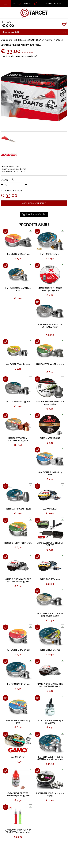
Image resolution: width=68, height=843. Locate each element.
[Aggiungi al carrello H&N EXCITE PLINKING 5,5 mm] (5, 698)
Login (47, 3)
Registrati (56, 3)
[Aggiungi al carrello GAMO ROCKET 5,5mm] (37, 556)
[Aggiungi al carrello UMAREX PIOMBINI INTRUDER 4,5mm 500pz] (37, 379)
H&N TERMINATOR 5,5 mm (18, 684)
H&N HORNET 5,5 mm (50, 254)
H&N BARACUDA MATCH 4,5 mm (18, 289)
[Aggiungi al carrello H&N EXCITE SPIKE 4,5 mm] (5, 231)
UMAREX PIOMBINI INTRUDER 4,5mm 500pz (50, 403)
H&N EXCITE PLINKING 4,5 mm (50, 473)
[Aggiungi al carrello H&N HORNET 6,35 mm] (37, 627)
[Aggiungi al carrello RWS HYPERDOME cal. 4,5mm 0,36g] (37, 771)
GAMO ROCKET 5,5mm (50, 579)
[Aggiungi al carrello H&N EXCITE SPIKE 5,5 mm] (5, 627)
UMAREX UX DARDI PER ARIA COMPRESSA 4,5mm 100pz (18, 831)
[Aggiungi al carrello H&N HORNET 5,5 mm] (37, 231)
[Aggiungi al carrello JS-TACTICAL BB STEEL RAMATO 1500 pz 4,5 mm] (5, 771)
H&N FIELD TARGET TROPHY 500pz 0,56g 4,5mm (50, 614)
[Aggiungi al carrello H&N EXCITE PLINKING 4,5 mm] (37, 450)
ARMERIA (18, 40)
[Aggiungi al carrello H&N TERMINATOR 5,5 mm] (5, 661)
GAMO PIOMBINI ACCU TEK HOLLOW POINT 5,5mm (50, 685)
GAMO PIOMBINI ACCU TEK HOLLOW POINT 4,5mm (18, 580)
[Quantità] (14, 184)
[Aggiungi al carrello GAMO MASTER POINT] (37, 415)
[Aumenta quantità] (26, 184)
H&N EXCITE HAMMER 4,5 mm (50, 364)
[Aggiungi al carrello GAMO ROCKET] (37, 486)
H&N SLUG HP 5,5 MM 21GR (18, 509)
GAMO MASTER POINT (50, 438)
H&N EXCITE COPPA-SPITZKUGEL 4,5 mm (18, 439)
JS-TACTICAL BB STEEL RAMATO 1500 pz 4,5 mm (17, 794)
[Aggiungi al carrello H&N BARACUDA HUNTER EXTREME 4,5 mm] (37, 302)
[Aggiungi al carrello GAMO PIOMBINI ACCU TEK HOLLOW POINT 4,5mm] (5, 556)
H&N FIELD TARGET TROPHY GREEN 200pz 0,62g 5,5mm (50, 758)
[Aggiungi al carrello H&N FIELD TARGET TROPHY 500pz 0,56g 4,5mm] (37, 591)
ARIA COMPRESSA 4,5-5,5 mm (38, 40)
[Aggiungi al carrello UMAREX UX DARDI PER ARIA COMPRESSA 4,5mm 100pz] (5, 807)
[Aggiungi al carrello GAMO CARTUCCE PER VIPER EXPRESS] (37, 520)
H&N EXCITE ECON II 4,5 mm (18, 364)
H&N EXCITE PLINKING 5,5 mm (18, 721)
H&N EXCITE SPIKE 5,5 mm (18, 650)
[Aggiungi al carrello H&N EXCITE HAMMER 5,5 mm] (5, 520)
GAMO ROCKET (50, 509)
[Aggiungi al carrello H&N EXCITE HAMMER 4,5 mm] (37, 341)
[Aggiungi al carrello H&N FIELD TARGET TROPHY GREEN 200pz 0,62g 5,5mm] (37, 734)
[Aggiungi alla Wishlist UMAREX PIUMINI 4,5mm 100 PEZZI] (34, 214)
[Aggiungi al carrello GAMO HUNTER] (5, 734)
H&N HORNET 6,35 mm (50, 650)
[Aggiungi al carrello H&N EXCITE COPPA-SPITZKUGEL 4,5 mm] (5, 415)
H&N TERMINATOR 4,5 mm (18, 402)
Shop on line (6, 40)
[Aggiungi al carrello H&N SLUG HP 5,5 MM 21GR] (5, 486)
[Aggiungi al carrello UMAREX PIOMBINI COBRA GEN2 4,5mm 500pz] (37, 265)
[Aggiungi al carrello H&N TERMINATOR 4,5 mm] (5, 379)
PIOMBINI (58, 40)
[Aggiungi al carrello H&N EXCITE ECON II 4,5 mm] (5, 341)
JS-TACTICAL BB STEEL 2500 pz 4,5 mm (49, 721)
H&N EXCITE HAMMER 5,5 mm (18, 543)
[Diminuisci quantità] (2, 184)
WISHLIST (27, 3)
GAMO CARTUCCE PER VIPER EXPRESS (50, 544)
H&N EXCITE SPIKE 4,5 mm (18, 254)
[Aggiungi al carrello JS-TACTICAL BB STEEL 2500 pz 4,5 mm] (37, 698)
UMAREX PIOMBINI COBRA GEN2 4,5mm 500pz (50, 289)
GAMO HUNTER (18, 757)
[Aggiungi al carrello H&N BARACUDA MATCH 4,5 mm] (5, 265)
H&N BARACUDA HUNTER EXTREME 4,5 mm (50, 325)
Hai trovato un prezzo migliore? (19, 56)
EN (14, 3)
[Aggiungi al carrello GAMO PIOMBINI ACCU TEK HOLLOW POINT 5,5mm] (37, 661)
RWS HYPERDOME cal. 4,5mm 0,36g (50, 794)
